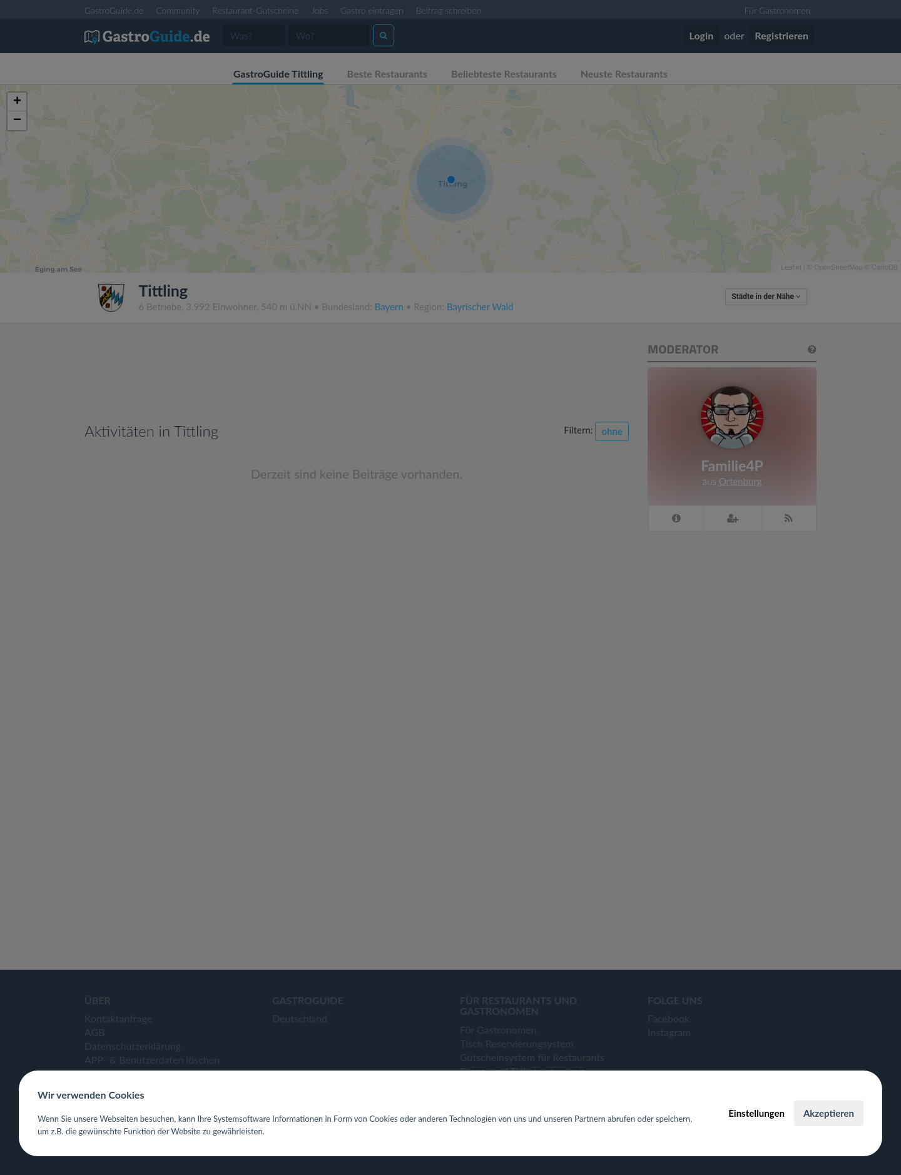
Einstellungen (756, 1113)
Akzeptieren (828, 1113)
